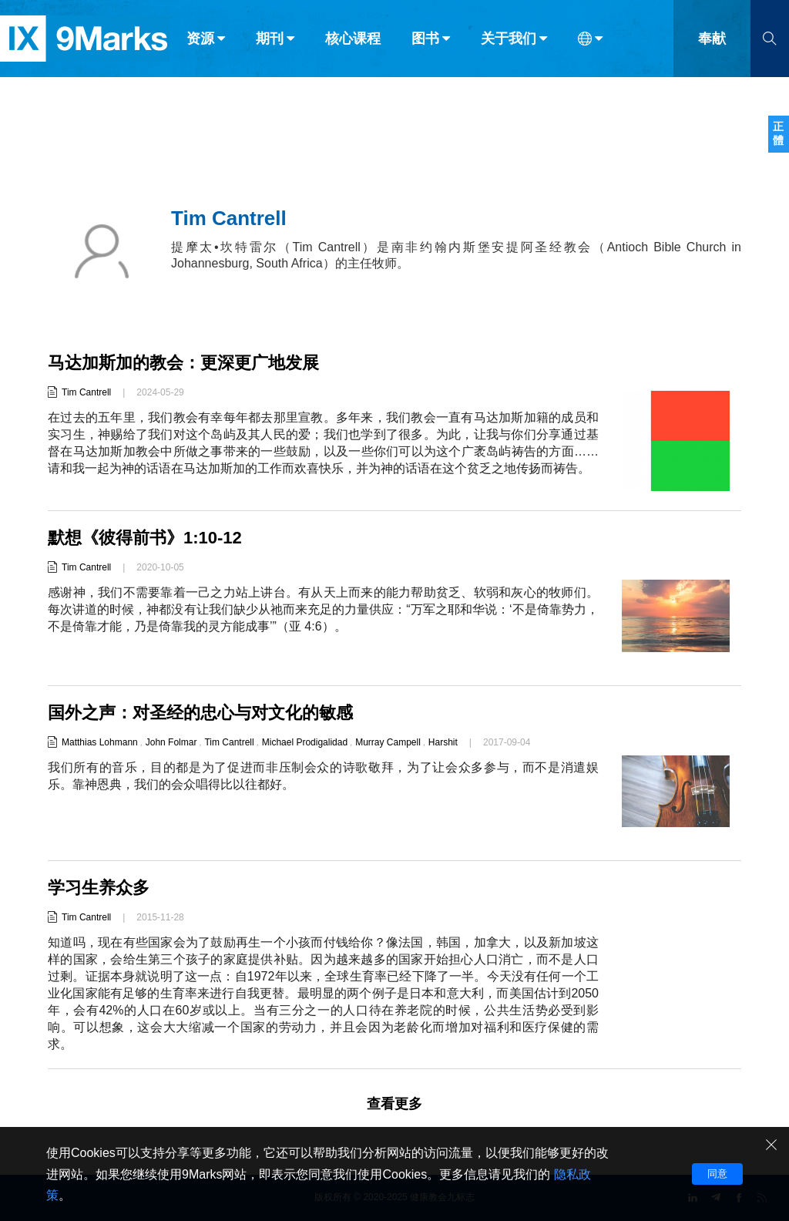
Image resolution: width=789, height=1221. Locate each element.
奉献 (712, 44)
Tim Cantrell (86, 392)
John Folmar (171, 742)
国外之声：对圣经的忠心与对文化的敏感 (200, 712)
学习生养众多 (98, 887)
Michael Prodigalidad (304, 742)
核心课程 (353, 44)
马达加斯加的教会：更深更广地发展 (183, 362)
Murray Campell (388, 742)
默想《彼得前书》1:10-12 (145, 537)
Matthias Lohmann (100, 742)
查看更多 (394, 1104)
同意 (717, 1173)
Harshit (443, 742)
